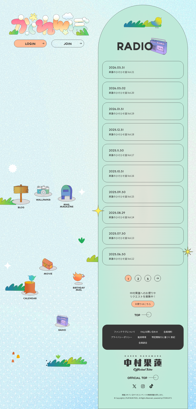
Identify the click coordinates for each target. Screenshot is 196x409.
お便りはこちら (143, 304)
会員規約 (168, 331)
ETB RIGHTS (167, 398)
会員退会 (143, 342)
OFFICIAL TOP (137, 378)
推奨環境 (142, 337)
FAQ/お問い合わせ (149, 331)
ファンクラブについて (124, 331)
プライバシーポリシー (121, 337)
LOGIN (30, 44)
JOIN (68, 44)
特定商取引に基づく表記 (163, 337)
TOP (137, 315)
